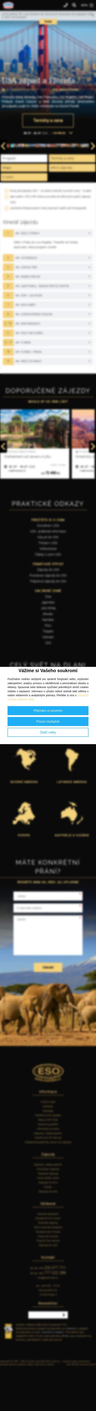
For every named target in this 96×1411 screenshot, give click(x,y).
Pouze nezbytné (48, 721)
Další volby (48, 732)
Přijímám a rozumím (48, 710)
